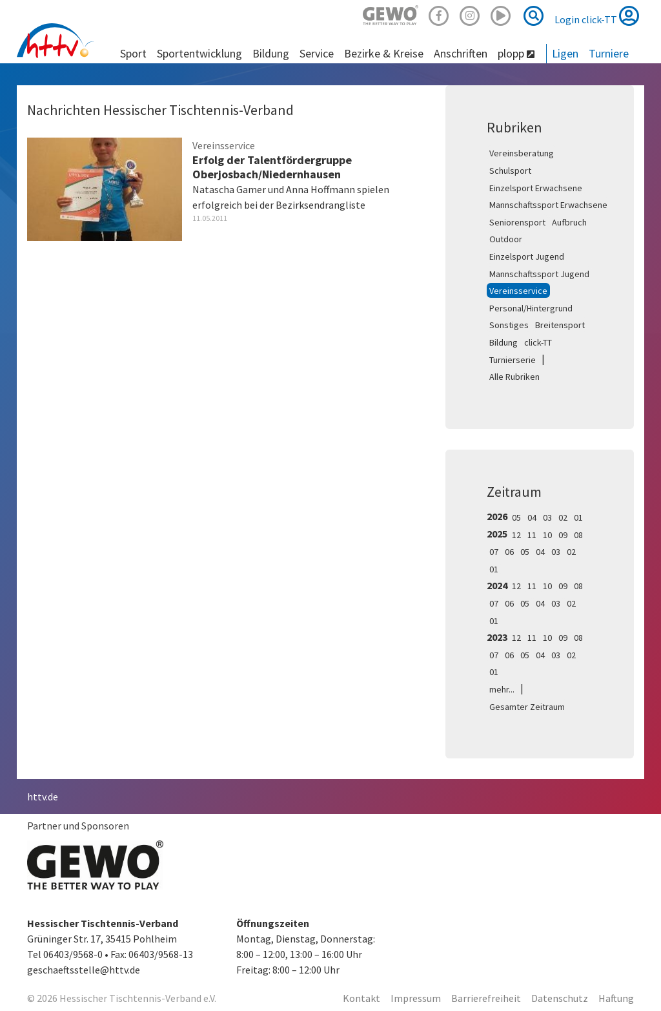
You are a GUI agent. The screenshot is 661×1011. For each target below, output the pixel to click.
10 (547, 535)
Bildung (503, 342)
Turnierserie (512, 360)
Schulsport (510, 170)
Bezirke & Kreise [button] (383, 53)
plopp (516, 53)
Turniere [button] (609, 53)
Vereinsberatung (521, 153)
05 (516, 517)
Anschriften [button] (460, 53)
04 (531, 517)
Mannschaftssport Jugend (539, 274)
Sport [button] (133, 53)
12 (516, 535)
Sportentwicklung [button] (199, 53)
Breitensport (560, 325)
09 (562, 535)
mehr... (501, 689)
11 (531, 535)
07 (493, 552)
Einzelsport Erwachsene (535, 188)
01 (578, 517)
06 (509, 552)
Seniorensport (517, 222)
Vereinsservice (518, 291)
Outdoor (505, 239)
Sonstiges (509, 325)
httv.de (42, 796)
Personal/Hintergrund (531, 308)
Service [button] (317, 53)
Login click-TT (596, 15)
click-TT (538, 342)
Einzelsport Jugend (526, 256)
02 (562, 517)
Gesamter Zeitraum (527, 707)
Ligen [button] (565, 53)
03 (547, 517)
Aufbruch (569, 222)
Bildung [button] (270, 53)
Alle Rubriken (514, 376)
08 (578, 535)
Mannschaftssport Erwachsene (548, 205)
